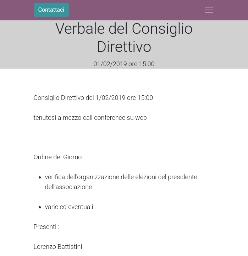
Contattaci (51, 9)
